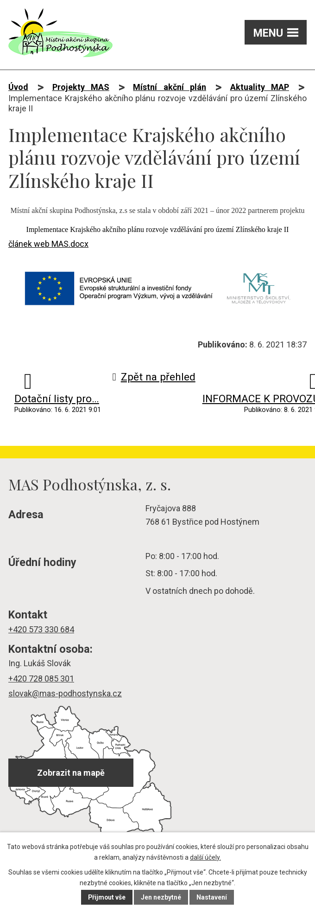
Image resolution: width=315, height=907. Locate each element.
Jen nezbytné (161, 897)
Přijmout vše (107, 897)
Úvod (18, 87)
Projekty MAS (80, 87)
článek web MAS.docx (48, 244)
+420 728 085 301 (41, 678)
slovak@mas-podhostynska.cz (65, 693)
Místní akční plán (169, 87)
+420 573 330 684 (41, 629)
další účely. (205, 857)
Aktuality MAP (259, 87)
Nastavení (212, 897)
